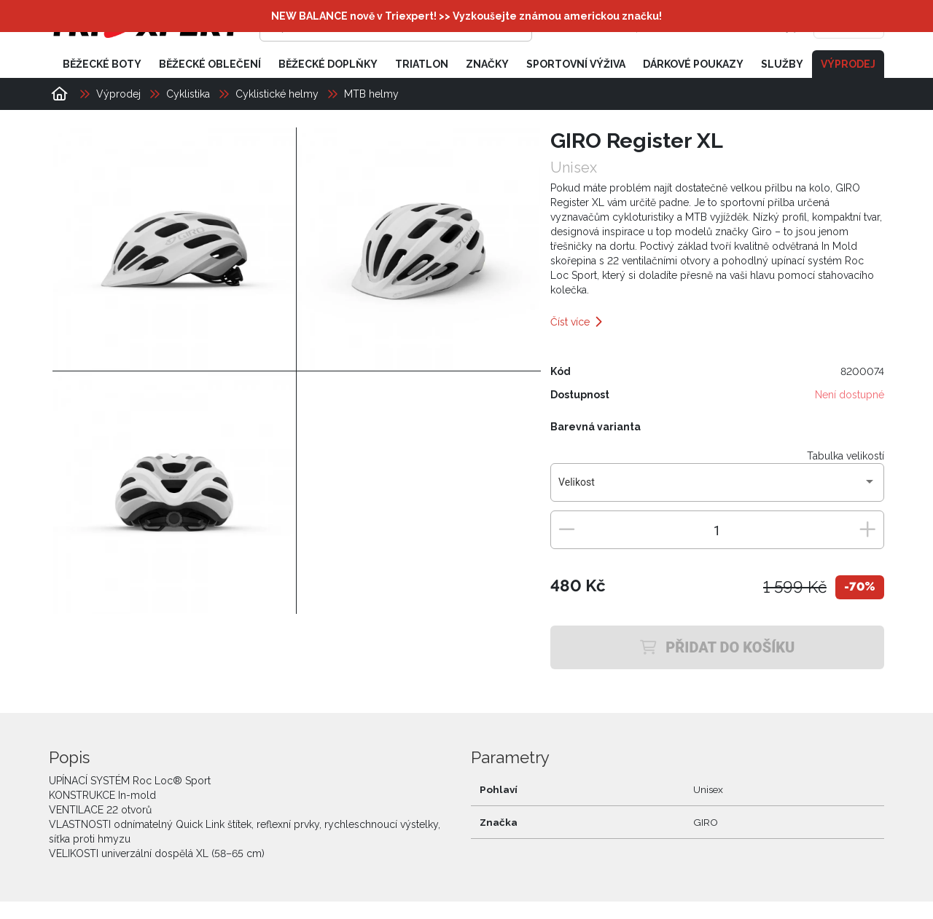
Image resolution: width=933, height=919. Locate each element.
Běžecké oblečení (210, 64)
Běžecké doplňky (328, 64)
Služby (782, 64)
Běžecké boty (102, 64)
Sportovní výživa (575, 64)
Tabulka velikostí (845, 456)
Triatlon (421, 64)
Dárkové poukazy (693, 64)
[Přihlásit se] (660, 25)
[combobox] (716, 488)
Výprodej (848, 64)
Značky (487, 64)
